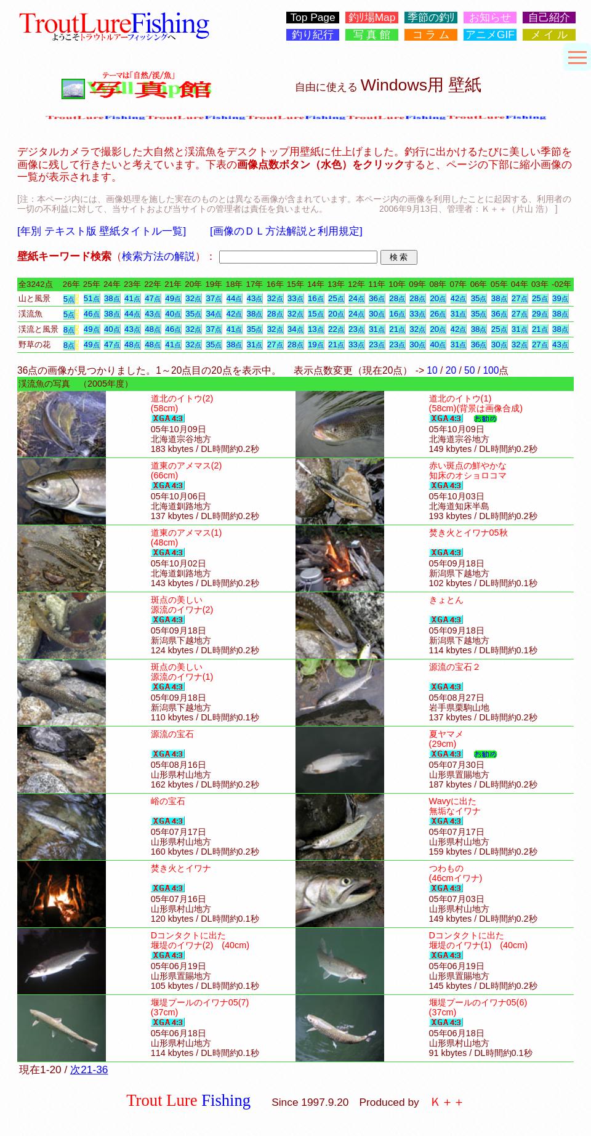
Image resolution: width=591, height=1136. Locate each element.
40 (173, 313)
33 (295, 298)
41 (132, 298)
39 (560, 298)
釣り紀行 (313, 35)
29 (540, 313)
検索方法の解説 (158, 256)
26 (438, 313)
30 (377, 313)
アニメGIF (490, 35)
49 (173, 298)
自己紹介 (549, 17)
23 (356, 329)
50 (469, 370)
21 (397, 329)
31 (459, 313)
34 (214, 313)
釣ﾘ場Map (372, 17)
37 (214, 298)
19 (316, 344)
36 (377, 298)
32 (193, 298)
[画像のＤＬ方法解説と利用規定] (286, 231)
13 (316, 329)
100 (491, 370)
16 (316, 298)
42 (459, 298)
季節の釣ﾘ (431, 17)
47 (153, 298)
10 (432, 370)
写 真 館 (372, 35)
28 (397, 298)
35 (479, 298)
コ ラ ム (431, 35)
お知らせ (490, 17)
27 (520, 298)
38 (112, 298)
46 (92, 313)
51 (92, 298)
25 (336, 298)
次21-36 (89, 1069)
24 (356, 298)
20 (438, 298)
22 (336, 329)
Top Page (312, 17)
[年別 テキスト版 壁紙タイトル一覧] (101, 231)
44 (235, 298)
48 (153, 329)
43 (255, 298)
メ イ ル (549, 35)
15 (316, 313)
